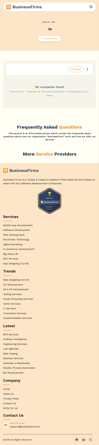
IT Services (9, 308)
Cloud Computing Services (18, 299)
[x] (90, 439)
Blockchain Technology (16, 239)
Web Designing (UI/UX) (16, 279)
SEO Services (10, 258)
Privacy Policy (11, 398)
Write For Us (10, 408)
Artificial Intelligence (15, 339)
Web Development (13, 234)
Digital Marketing (13, 244)
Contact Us (9, 403)
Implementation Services (17, 318)
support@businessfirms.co (25, 426)
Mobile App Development (17, 225)
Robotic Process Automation (19, 367)
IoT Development (13, 284)
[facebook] (77, 439)
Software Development (16, 230)
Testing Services (12, 294)
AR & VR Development (16, 289)
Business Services (13, 358)
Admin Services (12, 303)
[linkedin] (83, 439)
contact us (33, 91)
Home (45, 22)
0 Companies (49, 38)
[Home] (24, 7)
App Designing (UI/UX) (16, 263)
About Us (8, 394)
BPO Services (10, 334)
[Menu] (91, 7)
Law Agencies (11, 348)
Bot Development (13, 372)
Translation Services (15, 313)
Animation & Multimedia (16, 363)
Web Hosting (10, 353)
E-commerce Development (18, 249)
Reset (76, 69)
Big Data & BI (10, 254)
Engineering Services (15, 344)
